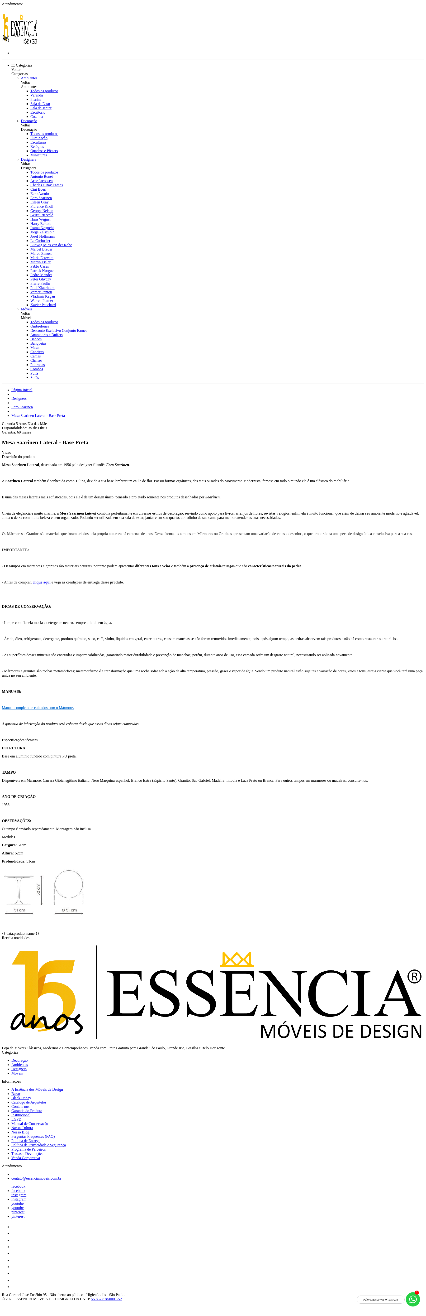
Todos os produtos (44, 91)
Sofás (34, 378)
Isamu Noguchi (42, 228)
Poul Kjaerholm (42, 288)
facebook (18, 1186)
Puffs (34, 373)
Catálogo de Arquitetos (29, 1102)
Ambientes (29, 78)
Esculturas (38, 142)
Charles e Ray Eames (46, 185)
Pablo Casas (39, 266)
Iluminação (38, 138)
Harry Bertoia (40, 224)
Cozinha (36, 117)
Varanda (36, 95)
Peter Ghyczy (40, 279)
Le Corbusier (40, 241)
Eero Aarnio (39, 194)
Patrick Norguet (42, 271)
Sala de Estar (40, 104)
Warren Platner (41, 301)
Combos (36, 369)
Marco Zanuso (41, 253)
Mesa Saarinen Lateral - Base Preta (38, 416)
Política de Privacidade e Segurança (38, 1145)
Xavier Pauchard (43, 305)
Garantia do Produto (26, 1111)
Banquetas (38, 343)
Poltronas (37, 365)
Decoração (29, 121)
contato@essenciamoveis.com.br (36, 1178)
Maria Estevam (41, 258)
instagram (18, 1195)
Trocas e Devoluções (27, 1154)
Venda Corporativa (25, 1158)
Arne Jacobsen (41, 181)
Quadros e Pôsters (44, 151)
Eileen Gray (39, 202)
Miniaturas (38, 155)
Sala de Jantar (41, 108)
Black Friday (21, 1098)
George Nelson (41, 211)
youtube (17, 1203)
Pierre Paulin (40, 283)
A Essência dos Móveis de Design (37, 1089)
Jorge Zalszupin (42, 232)
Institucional (20, 1115)
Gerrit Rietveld (41, 215)
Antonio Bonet (41, 176)
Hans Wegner (40, 219)
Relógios (37, 147)
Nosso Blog (20, 1132)
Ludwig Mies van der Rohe (51, 245)
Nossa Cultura (22, 1128)
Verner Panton (41, 292)
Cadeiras (37, 352)
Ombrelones (39, 326)
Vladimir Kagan (42, 296)
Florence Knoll (41, 206)
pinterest (17, 1212)
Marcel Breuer (41, 249)
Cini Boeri (38, 189)
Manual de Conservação (29, 1124)
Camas (35, 356)
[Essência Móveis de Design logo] (20, 45)
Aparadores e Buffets (46, 335)
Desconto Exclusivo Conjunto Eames (58, 330)
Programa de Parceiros (28, 1149)
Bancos (36, 339)
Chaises (36, 360)
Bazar (15, 1094)
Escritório (37, 112)
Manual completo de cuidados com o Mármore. (38, 708)
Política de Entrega (25, 1141)
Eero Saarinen (41, 198)
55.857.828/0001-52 (106, 1299)
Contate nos (20, 1106)
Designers (28, 159)
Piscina (35, 99)
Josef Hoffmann (42, 236)
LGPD (16, 1119)
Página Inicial (21, 390)
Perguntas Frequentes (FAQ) (33, 1136)
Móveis (26, 309)
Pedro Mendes (41, 275)
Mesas (35, 348)
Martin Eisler (40, 262)
